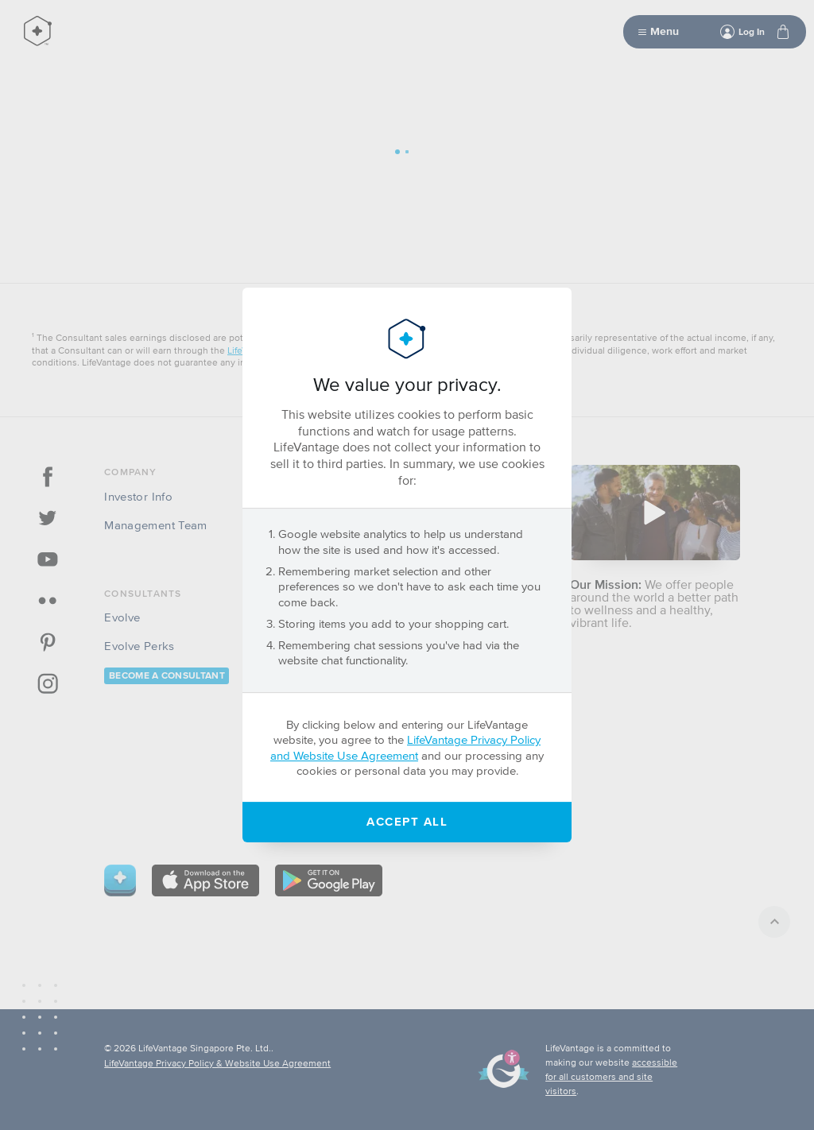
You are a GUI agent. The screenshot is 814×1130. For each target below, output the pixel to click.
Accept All (407, 821)
